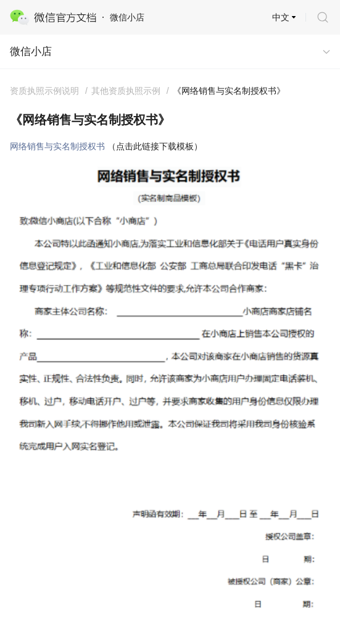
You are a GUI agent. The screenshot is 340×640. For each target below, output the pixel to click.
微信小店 (31, 51)
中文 (280, 17)
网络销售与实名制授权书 (57, 146)
